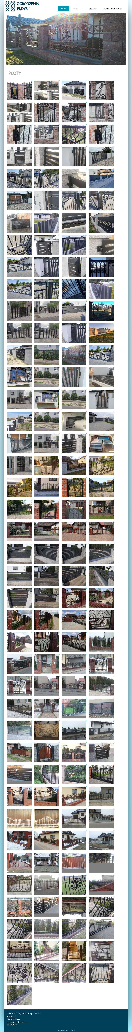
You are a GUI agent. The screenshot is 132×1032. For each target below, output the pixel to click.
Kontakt (93, 9)
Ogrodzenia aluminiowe (113, 9)
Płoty (63, 9)
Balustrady (77, 9)
